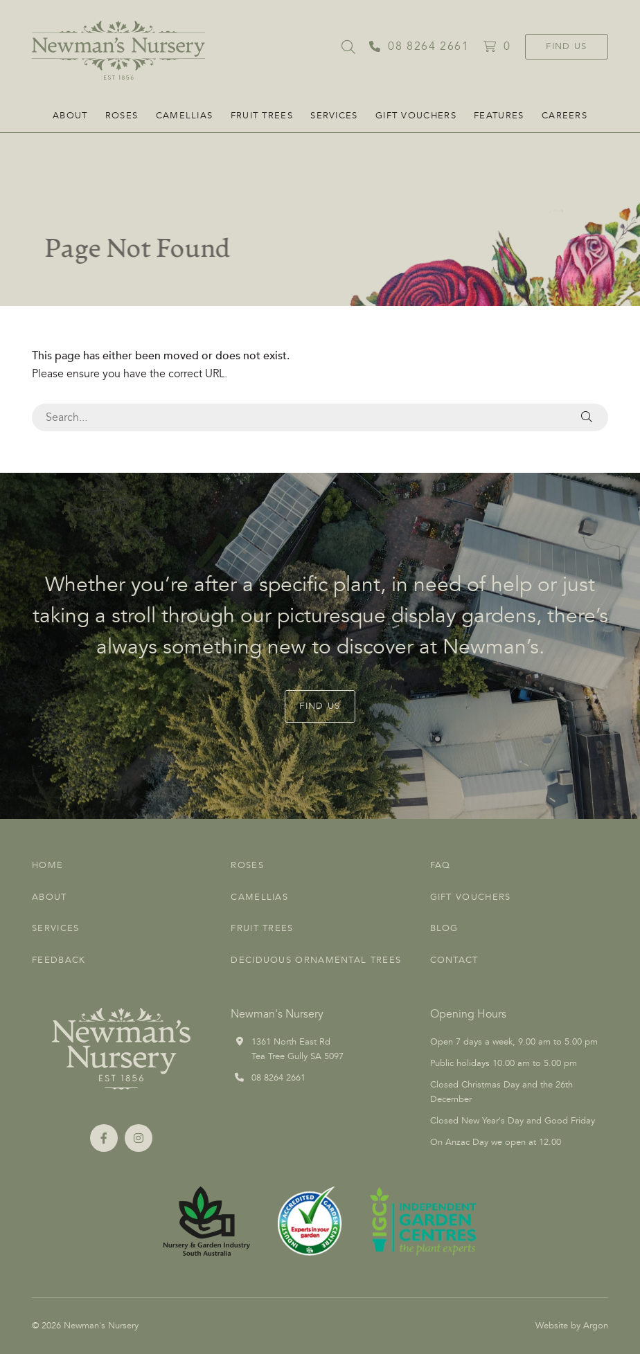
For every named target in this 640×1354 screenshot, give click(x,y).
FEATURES (499, 115)
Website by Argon (571, 1325)
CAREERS (564, 115)
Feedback (58, 960)
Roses (122, 115)
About (70, 115)
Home (47, 865)
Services (333, 115)
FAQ (440, 865)
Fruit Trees (262, 115)
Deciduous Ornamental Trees (316, 960)
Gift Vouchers (415, 115)
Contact (454, 960)
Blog (444, 928)
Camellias (184, 115)
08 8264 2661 (278, 1077)
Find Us (566, 46)
